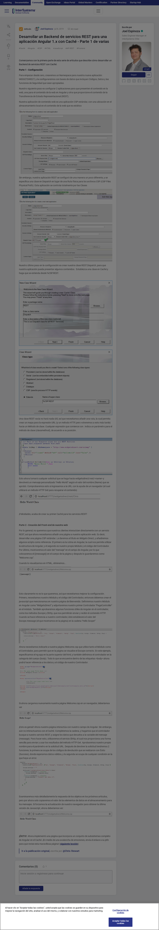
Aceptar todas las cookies (120, 925)
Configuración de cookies (120, 914)
